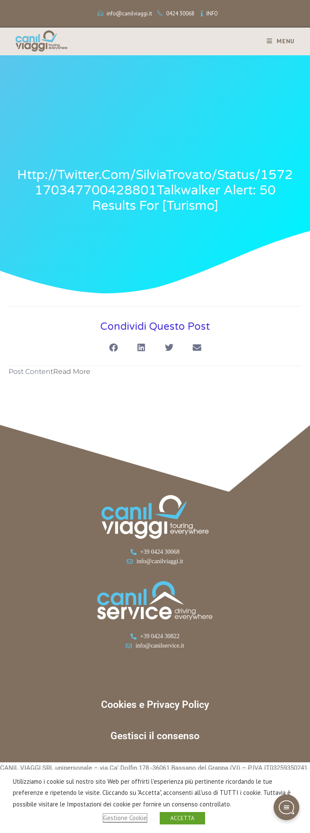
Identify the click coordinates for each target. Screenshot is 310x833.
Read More (71, 371)
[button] (113, 347)
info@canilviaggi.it (129, 13)
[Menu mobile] (277, 41)
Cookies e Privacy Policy (155, 705)
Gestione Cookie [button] (125, 818)
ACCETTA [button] (182, 818)
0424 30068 (180, 13)
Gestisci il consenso (155, 736)
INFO (212, 13)
